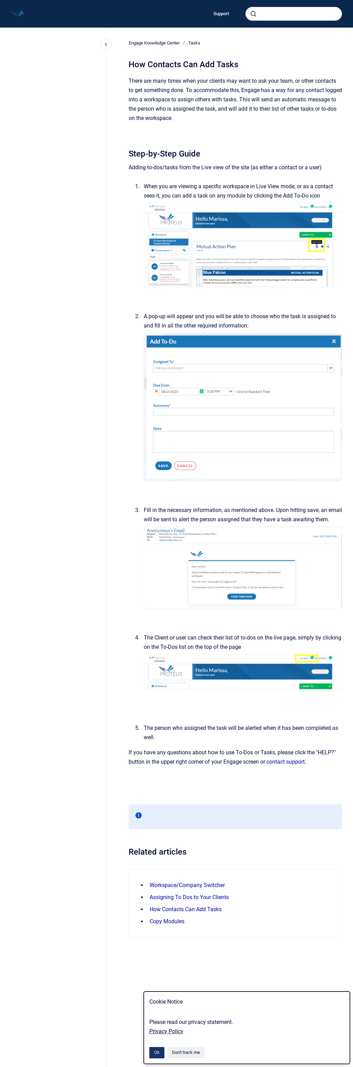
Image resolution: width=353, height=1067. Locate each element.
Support (221, 13)
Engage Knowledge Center (154, 43)
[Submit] (253, 13)
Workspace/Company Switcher (187, 885)
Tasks (194, 43)
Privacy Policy (166, 1031)
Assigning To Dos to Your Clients (189, 897)
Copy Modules (167, 921)
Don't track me (186, 1052)
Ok (157, 1052)
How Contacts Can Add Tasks (186, 909)
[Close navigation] (106, 44)
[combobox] (294, 13)
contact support (285, 761)
